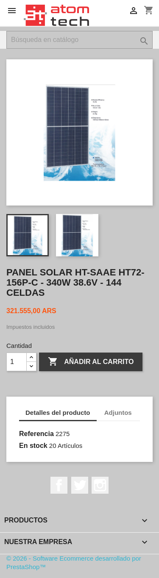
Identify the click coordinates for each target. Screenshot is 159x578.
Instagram (100, 485)
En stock (33, 445)
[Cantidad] (16, 362)
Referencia (36, 433)
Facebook (58, 485)
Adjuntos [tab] (118, 412)
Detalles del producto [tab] (57, 412)
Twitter (79, 485)
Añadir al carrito (91, 361)
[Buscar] (79, 40)
